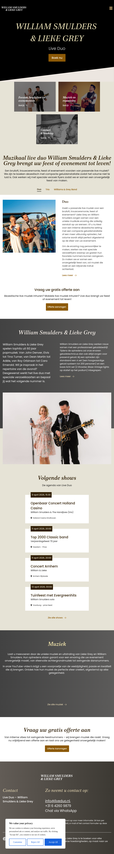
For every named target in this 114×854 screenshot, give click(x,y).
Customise (17, 842)
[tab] (39, 190)
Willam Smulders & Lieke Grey (14, 8)
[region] (35, 834)
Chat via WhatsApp (61, 810)
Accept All (53, 842)
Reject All (35, 842)
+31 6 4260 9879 (58, 806)
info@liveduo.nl (57, 801)
